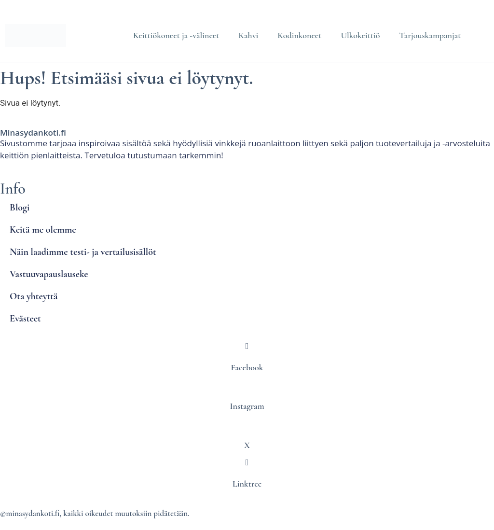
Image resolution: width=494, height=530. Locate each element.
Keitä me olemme (43, 230)
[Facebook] (247, 346)
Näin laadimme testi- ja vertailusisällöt (83, 252)
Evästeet (25, 318)
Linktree (247, 483)
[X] (247, 423)
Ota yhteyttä (33, 296)
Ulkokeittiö (360, 35)
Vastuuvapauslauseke (49, 274)
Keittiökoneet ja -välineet (176, 35)
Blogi (19, 207)
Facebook (247, 367)
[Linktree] (247, 462)
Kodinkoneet (299, 35)
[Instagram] (247, 385)
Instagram (247, 406)
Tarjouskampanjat (430, 35)
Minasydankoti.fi (33, 132)
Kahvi (248, 35)
